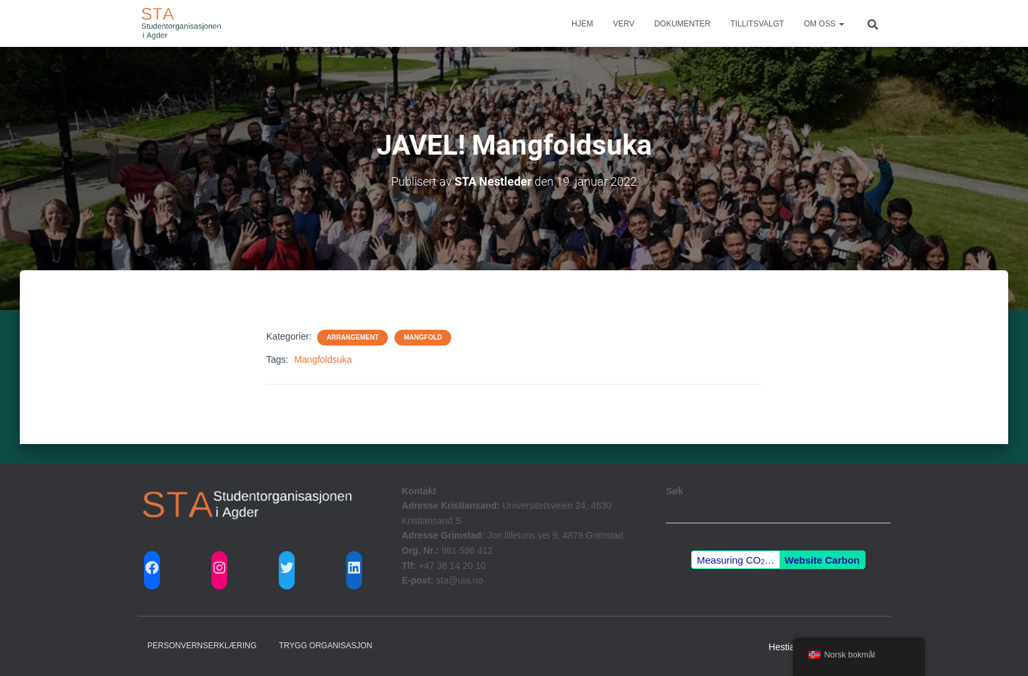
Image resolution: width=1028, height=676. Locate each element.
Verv (623, 23)
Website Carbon (822, 560)
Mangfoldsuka (322, 359)
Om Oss (824, 23)
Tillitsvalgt (757, 23)
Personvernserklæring (201, 645)
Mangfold (423, 337)
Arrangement (352, 337)
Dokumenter (682, 23)
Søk (674, 491)
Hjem (582, 23)
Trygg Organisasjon (325, 645)
